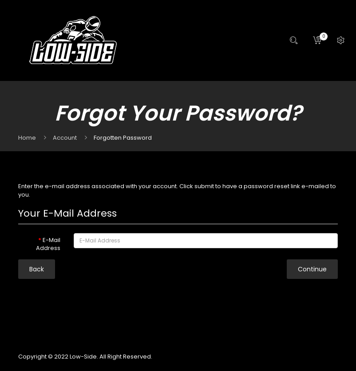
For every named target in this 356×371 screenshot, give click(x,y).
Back (36, 269)
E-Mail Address (48, 244)
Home (27, 137)
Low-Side (83, 356)
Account (65, 137)
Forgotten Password (123, 137)
